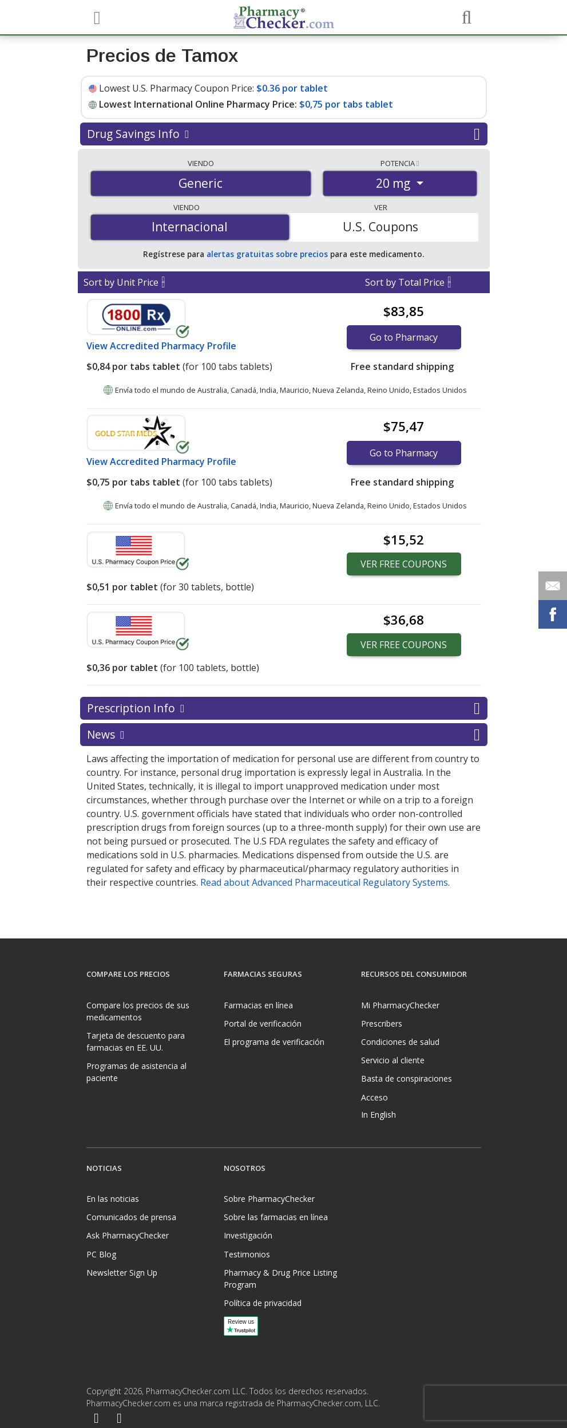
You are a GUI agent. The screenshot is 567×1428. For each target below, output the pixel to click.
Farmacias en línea (258, 1005)
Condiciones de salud (400, 1041)
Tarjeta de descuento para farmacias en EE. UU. (135, 1041)
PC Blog (101, 1254)
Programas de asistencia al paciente (136, 1071)
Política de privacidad (263, 1302)
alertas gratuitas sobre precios (267, 253)
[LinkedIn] (119, 1419)
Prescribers (381, 1023)
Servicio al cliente (393, 1060)
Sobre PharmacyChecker (269, 1198)
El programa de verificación (274, 1041)
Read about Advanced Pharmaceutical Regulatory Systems (324, 882)
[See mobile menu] (95, 16)
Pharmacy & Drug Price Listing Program (280, 1278)
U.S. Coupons (380, 227)
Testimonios (247, 1254)
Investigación (248, 1235)
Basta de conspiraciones (406, 1078)
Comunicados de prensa (131, 1217)
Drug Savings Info (283, 134)
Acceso (374, 1097)
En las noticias (112, 1198)
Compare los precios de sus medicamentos (137, 1011)
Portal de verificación (263, 1023)
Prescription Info (283, 708)
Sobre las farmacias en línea (276, 1217)
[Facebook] (96, 1419)
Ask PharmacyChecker (127, 1235)
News (283, 734)
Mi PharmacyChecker (400, 1005)
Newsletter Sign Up (121, 1272)
